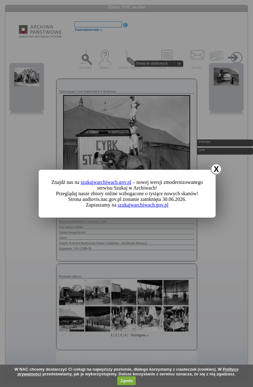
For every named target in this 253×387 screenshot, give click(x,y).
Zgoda (126, 380)
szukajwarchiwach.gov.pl (105, 182)
